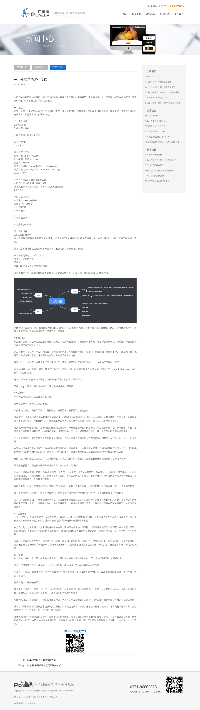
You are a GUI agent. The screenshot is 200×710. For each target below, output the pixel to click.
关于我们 (179, 14)
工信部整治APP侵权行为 (155, 126)
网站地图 (134, 692)
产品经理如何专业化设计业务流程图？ (161, 160)
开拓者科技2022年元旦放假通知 (158, 82)
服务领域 (136, 14)
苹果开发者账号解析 (153, 155)
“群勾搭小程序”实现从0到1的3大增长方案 (162, 142)
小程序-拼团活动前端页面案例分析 (37, 665)
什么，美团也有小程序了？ (156, 121)
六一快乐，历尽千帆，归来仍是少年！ (161, 87)
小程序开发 (30, 703)
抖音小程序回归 (151, 115)
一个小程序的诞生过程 (154, 176)
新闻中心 (165, 14)
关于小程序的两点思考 (154, 165)
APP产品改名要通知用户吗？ (157, 137)
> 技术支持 (150, 149)
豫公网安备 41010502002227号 (45, 697)
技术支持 (57, 67)
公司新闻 (22, 67)
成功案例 (150, 14)
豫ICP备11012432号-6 (23, 697)
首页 (125, 14)
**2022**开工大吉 (152, 76)
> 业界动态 (150, 110)
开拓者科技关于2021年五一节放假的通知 (162, 92)
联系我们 (157, 692)
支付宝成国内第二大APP (155, 131)
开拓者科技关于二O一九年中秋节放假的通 (162, 103)
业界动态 (40, 67)
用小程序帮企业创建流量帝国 (35, 660)
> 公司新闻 (150, 71)
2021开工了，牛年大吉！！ (156, 98)
